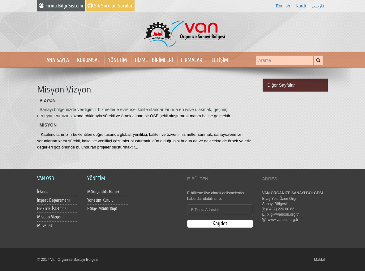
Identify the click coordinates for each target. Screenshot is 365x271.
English (283, 5)
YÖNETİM (117, 60)
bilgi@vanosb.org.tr (283, 214)
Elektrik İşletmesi (52, 208)
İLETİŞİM (219, 60)
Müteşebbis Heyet (103, 192)
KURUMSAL (88, 60)
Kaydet (220, 223)
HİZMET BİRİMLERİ (154, 60)
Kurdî (301, 5)
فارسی (317, 5)
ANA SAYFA (57, 60)
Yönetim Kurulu (100, 200)
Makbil (319, 259)
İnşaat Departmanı (53, 200)
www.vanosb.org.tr (283, 219)
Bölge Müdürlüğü (102, 208)
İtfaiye (43, 192)
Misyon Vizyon (49, 217)
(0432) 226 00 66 (280, 209)
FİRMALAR (191, 60)
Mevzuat (44, 225)
